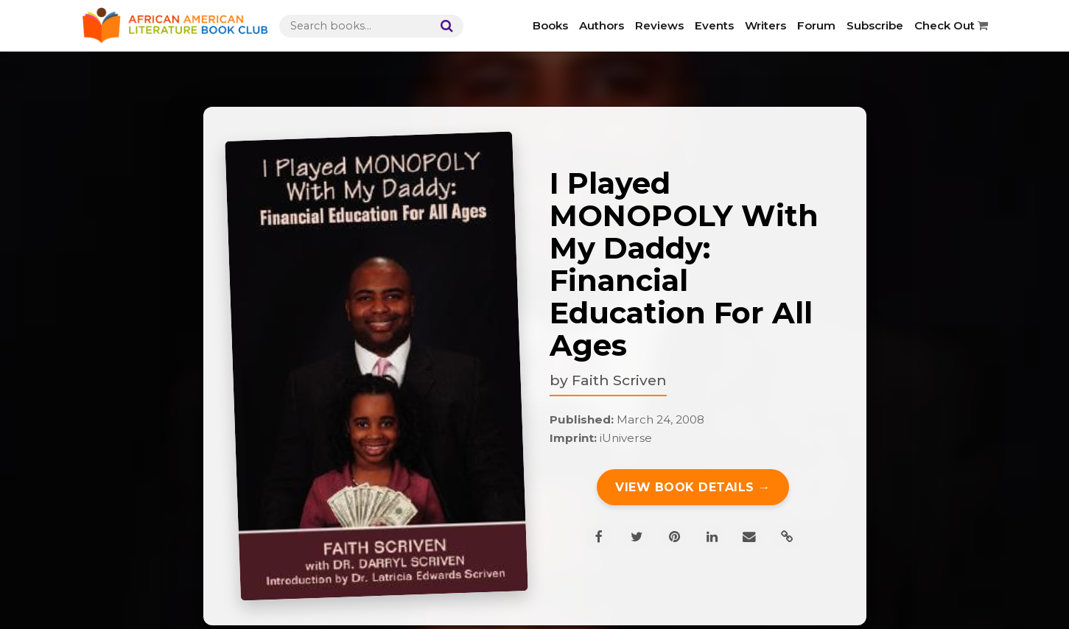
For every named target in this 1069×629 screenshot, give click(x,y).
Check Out (951, 25)
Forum (816, 25)
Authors (601, 25)
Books (550, 25)
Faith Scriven (619, 380)
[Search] (443, 26)
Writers (765, 25)
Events (714, 25)
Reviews (659, 25)
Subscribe (875, 25)
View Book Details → (693, 487)
